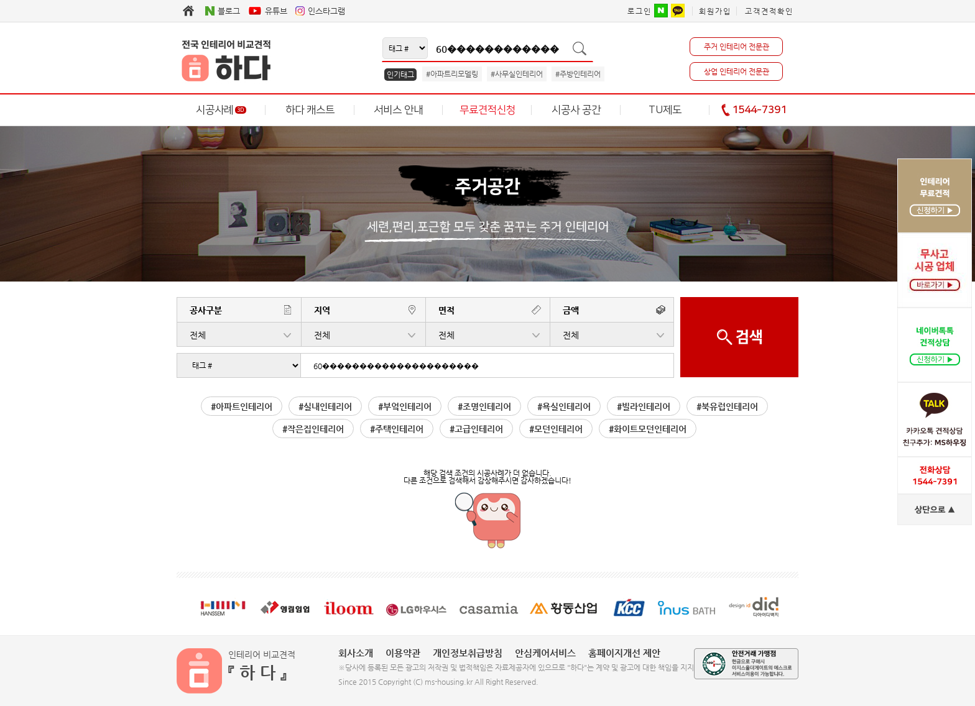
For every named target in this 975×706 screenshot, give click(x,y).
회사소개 (355, 653)
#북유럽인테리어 (727, 406)
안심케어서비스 (545, 653)
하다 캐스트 (310, 110)
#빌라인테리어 (643, 406)
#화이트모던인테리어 (647, 429)
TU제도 (665, 110)
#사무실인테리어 (517, 74)
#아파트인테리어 (241, 406)
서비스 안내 (398, 110)
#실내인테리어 (325, 406)
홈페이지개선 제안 (624, 653)
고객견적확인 (769, 11)
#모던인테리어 (556, 429)
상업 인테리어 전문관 (736, 71)
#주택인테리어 (396, 429)
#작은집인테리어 (313, 429)
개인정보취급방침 (467, 653)
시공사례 (221, 110)
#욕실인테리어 (564, 406)
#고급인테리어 (476, 429)
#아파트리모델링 (452, 74)
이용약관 (403, 653)
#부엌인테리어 (405, 406)
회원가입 (715, 11)
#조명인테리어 (484, 406)
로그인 (639, 11)
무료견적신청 (487, 110)
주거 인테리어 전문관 (736, 46)
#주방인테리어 (578, 74)
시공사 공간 (576, 110)
